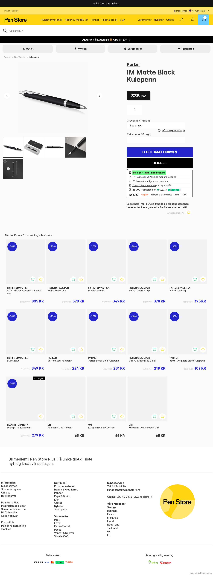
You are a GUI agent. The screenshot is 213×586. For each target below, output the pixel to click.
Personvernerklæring (13, 525)
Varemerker (145, 19)
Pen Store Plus (9, 502)
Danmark (112, 510)
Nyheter (159, 19)
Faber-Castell (62, 526)
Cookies (6, 529)
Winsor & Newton (64, 533)
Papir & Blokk (109, 19)
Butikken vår (8, 495)
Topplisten (187, 48)
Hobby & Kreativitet (76, 19)
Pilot (57, 519)
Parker (133, 64)
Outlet (170, 19)
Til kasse (159, 163)
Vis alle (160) (62, 536)
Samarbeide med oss (13, 509)
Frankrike (112, 517)
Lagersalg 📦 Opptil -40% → (106, 39)
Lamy (57, 523)
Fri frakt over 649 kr (106, 3)
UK (109, 531)
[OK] (106, 30)
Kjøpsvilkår (7, 522)
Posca (57, 529)
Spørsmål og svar (11, 489)
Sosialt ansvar (9, 515)
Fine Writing (19, 57)
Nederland (113, 524)
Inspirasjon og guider (13, 505)
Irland (110, 521)
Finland (111, 514)
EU (109, 535)
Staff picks (60, 509)
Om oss (5, 492)
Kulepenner (34, 57)
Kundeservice (180, 10)
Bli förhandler (9, 512)
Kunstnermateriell (51, 19)
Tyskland (112, 528)
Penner (95, 19)
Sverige (111, 507)
